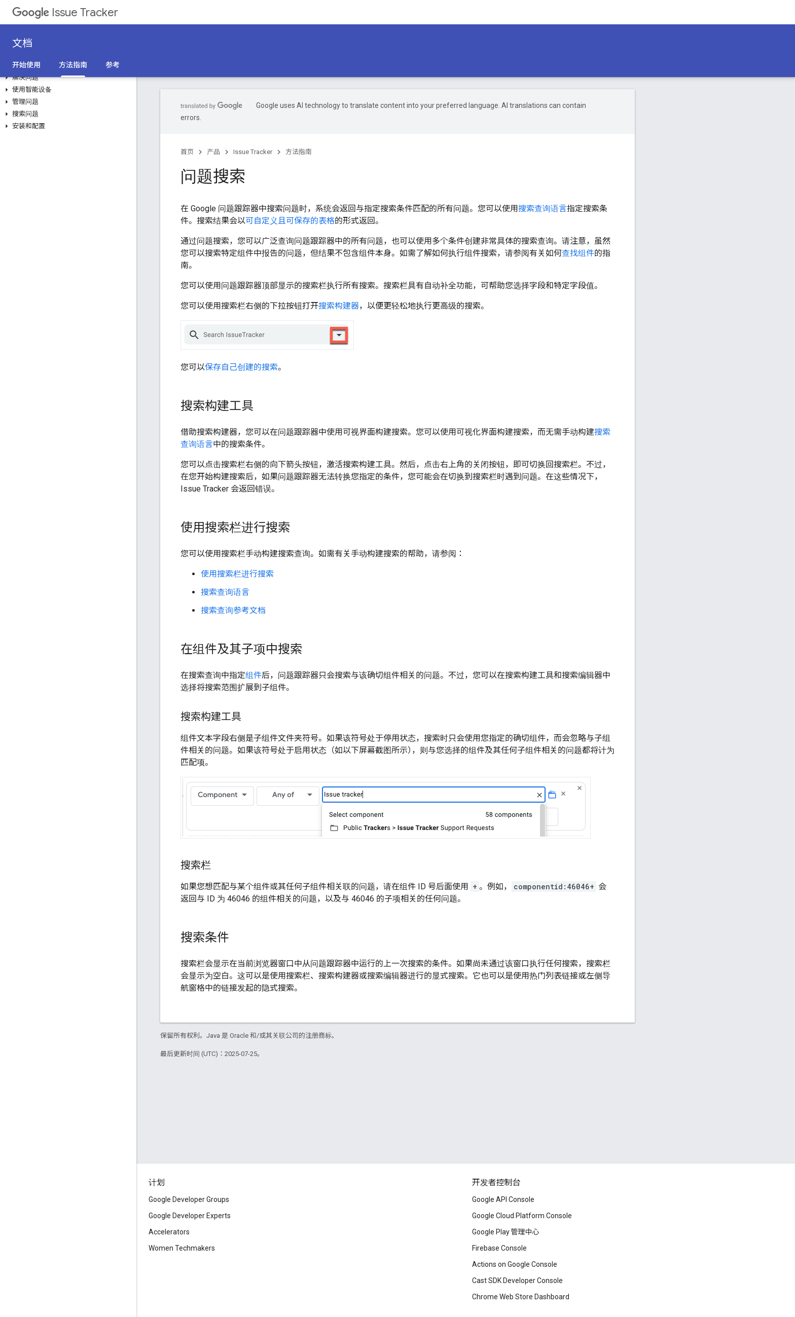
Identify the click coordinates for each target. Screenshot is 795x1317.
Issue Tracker (65, 12)
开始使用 (26, 64)
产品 (213, 152)
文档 (22, 43)
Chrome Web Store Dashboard (520, 1297)
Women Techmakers (182, 1248)
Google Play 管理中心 (505, 1232)
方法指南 (298, 152)
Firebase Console (499, 1248)
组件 (253, 675)
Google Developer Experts (190, 1216)
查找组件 (578, 253)
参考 (112, 64)
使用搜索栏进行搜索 (237, 574)
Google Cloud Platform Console (522, 1216)
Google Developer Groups (189, 1199)
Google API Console (503, 1199)
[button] (66, 77)
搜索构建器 (338, 306)
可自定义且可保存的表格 (290, 220)
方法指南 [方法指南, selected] (73, 64)
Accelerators (169, 1232)
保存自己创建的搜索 (241, 367)
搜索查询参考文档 (233, 610)
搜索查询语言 (542, 208)
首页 (187, 152)
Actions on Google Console (514, 1264)
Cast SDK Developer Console (517, 1280)
